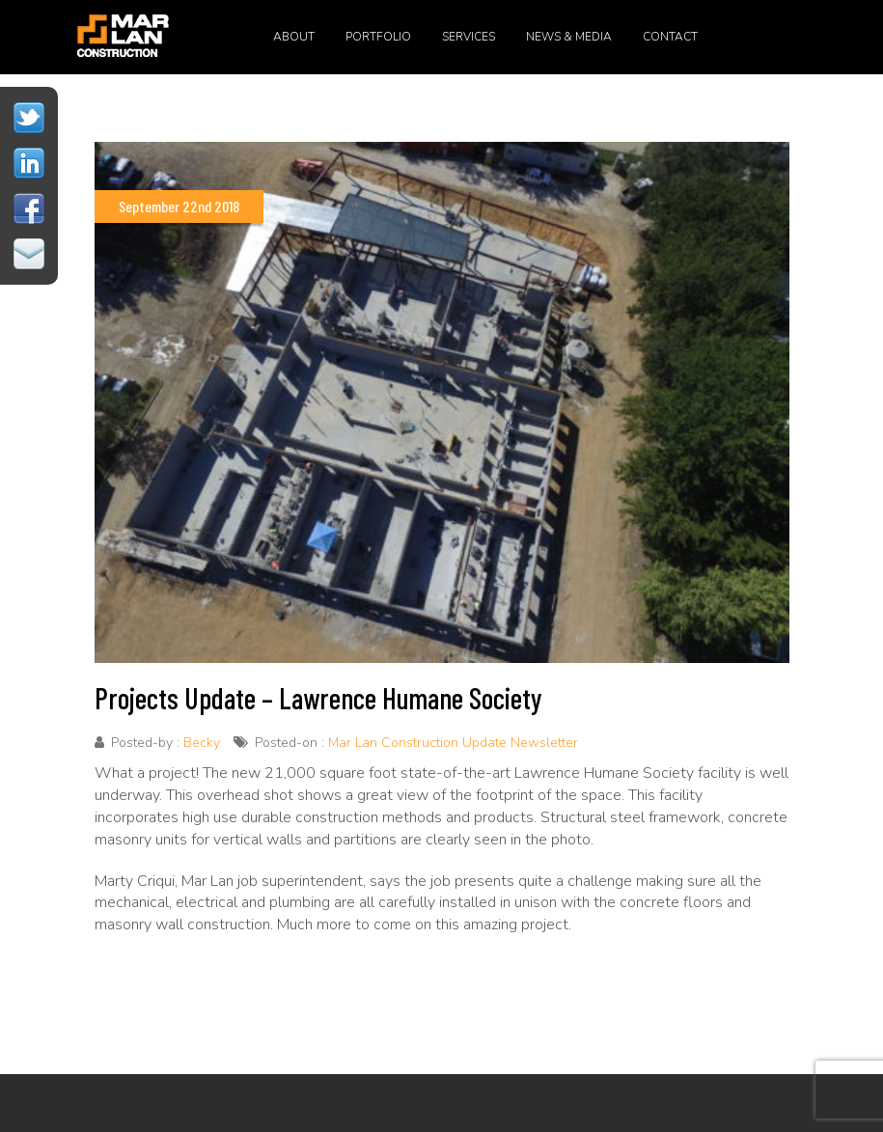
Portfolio (378, 36)
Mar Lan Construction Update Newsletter (453, 742)
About (294, 36)
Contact (670, 36)
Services (468, 36)
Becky (201, 742)
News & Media (569, 36)
